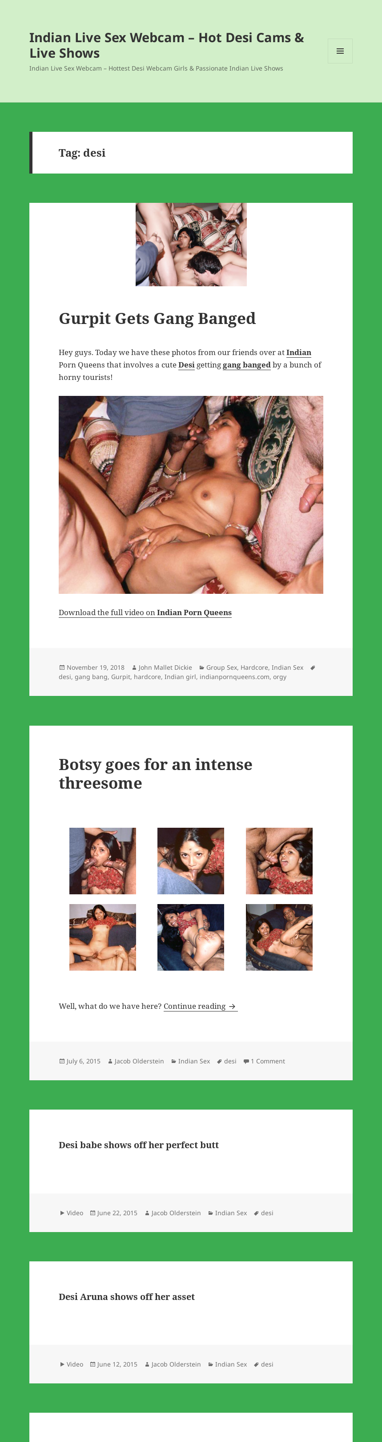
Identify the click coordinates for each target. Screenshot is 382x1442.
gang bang (91, 676)
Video (75, 1213)
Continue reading (201, 1006)
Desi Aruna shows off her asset (127, 1297)
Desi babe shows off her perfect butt (139, 1145)
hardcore (147, 676)
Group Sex (221, 667)
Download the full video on (145, 612)
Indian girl (180, 676)
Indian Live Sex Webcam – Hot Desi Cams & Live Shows (166, 44)
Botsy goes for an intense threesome (156, 773)
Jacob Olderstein (139, 1061)
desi (65, 676)
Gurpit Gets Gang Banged (157, 318)
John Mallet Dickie (165, 667)
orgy (279, 676)
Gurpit (120, 676)
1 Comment (268, 1061)
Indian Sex (287, 667)
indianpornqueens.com (234, 676)
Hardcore (254, 667)
